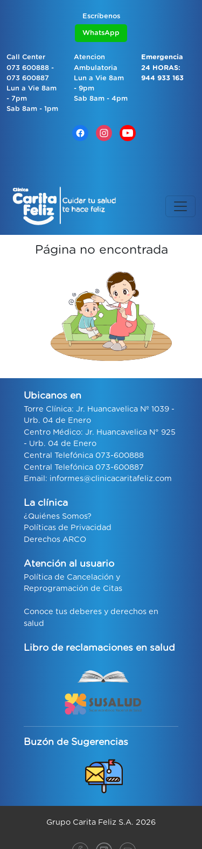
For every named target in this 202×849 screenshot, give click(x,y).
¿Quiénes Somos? (58, 516)
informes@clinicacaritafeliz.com (111, 479)
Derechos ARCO (55, 539)
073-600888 (119, 455)
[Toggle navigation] (180, 206)
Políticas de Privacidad (68, 528)
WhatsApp (101, 33)
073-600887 (119, 467)
